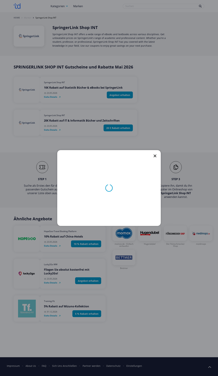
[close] (155, 156)
